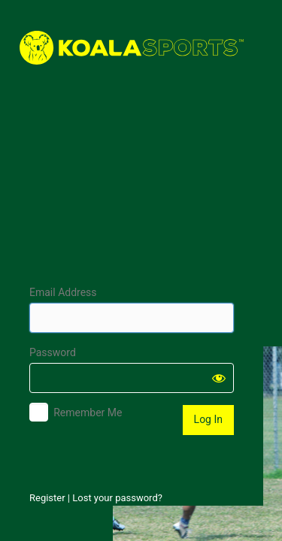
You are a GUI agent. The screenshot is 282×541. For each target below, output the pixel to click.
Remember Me (87, 413)
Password (52, 352)
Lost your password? (117, 497)
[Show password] (219, 378)
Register (47, 497)
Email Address (63, 292)
